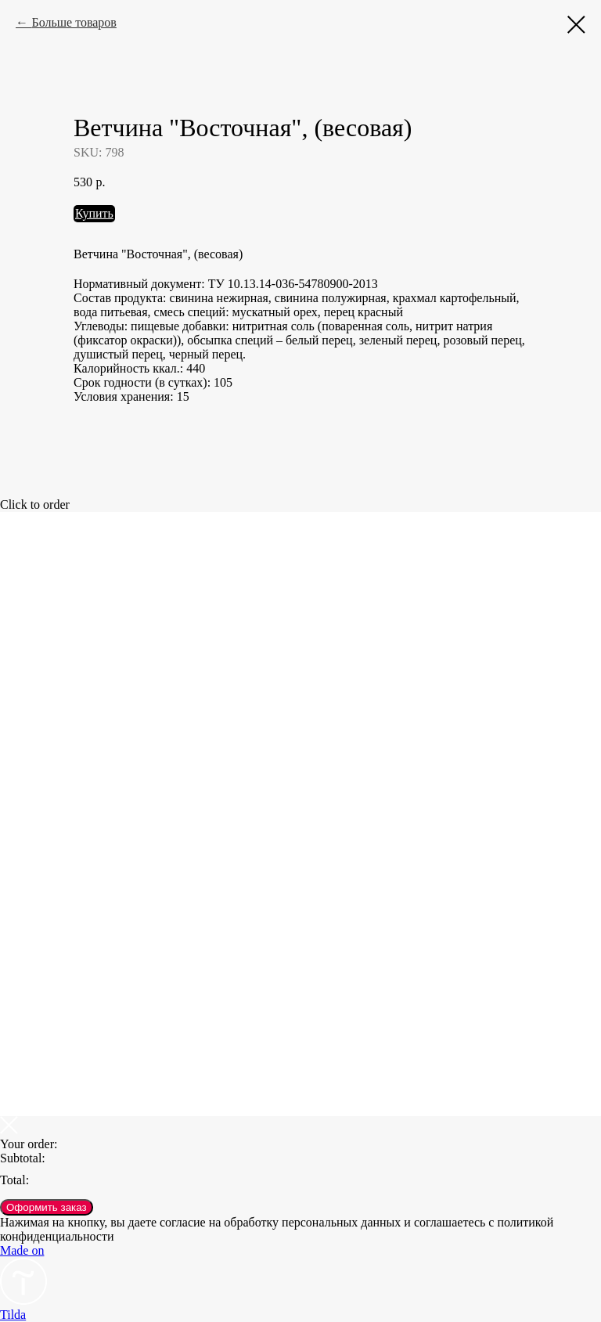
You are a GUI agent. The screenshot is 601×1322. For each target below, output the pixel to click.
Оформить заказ (46, 1207)
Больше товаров (73, 22)
